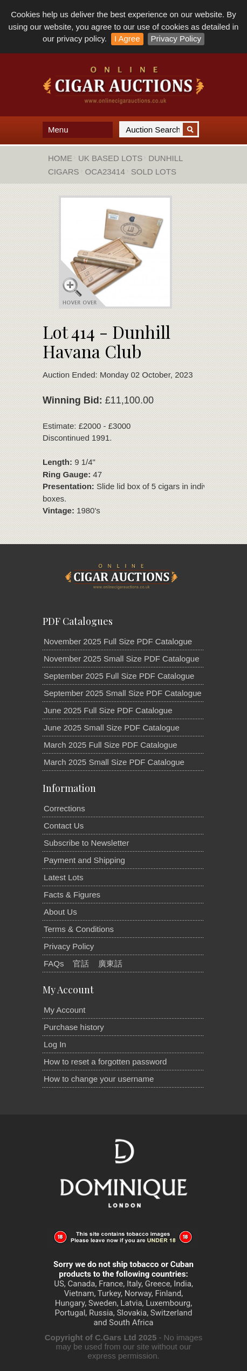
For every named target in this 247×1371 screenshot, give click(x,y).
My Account (65, 1009)
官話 (81, 963)
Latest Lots (63, 877)
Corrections (64, 808)
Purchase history (74, 1027)
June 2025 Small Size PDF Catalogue (112, 727)
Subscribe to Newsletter (86, 842)
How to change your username (99, 1078)
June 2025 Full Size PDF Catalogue (108, 710)
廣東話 (110, 963)
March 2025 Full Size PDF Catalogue (110, 744)
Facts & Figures (72, 894)
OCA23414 (105, 171)
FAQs (54, 963)
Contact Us (64, 825)
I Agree (127, 38)
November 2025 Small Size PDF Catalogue (121, 658)
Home (60, 158)
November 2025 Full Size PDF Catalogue (118, 641)
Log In (55, 1044)
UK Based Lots (110, 158)
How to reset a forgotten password (105, 1061)
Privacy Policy (176, 38)
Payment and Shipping (84, 860)
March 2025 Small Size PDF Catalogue (114, 762)
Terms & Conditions (79, 929)
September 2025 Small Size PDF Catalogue (123, 693)
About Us (60, 911)
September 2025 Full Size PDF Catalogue (119, 675)
